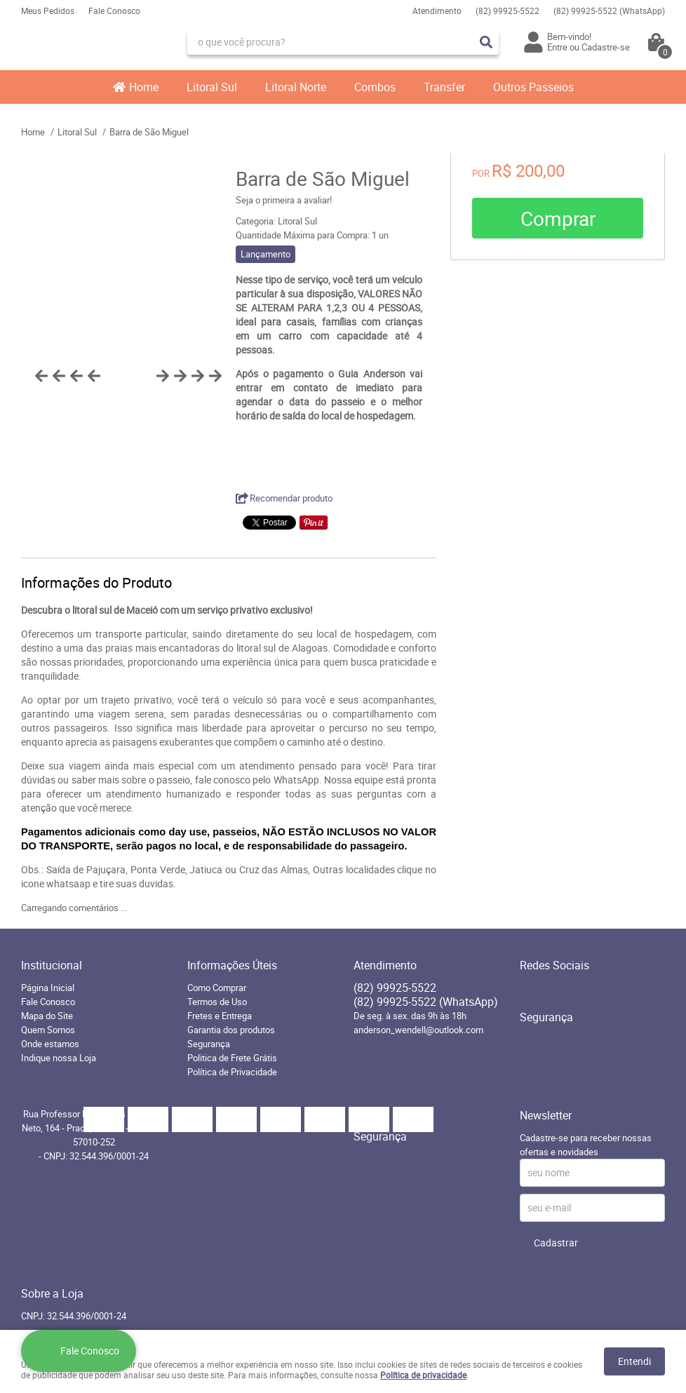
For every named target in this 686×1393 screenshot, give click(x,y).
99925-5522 (507, 10)
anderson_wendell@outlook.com (418, 1029)
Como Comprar (216, 987)
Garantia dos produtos (231, 1029)
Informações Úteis (232, 965)
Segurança (208, 1043)
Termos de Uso (217, 1001)
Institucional (51, 965)
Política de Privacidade (232, 1071)
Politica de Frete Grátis (232, 1057)
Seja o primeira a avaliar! (284, 200)
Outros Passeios (533, 87)
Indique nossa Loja (58, 1057)
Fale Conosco (114, 10)
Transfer (444, 87)
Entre (557, 47)
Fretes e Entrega (219, 1015)
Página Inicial (47, 987)
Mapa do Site (47, 1015)
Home (144, 87)
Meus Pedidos (47, 10)
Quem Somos (48, 1029)
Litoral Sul (212, 87)
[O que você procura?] (486, 42)
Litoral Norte (295, 87)
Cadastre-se (605, 47)
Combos (375, 87)
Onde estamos (50, 1043)
